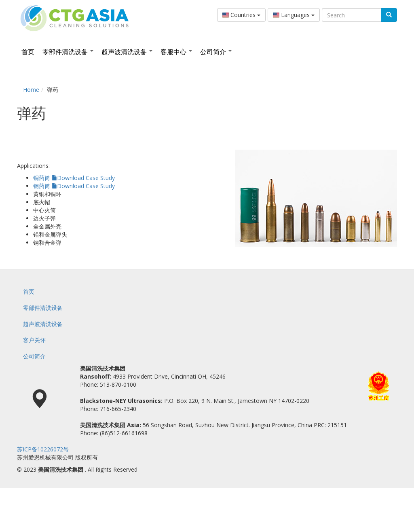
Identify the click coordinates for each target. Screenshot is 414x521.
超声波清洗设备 (126, 51)
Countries (241, 15)
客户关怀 (34, 340)
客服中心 (176, 51)
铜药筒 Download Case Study (74, 178)
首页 (27, 51)
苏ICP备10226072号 (43, 449)
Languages (294, 15)
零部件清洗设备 (67, 51)
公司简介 (216, 51)
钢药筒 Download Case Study (74, 186)
